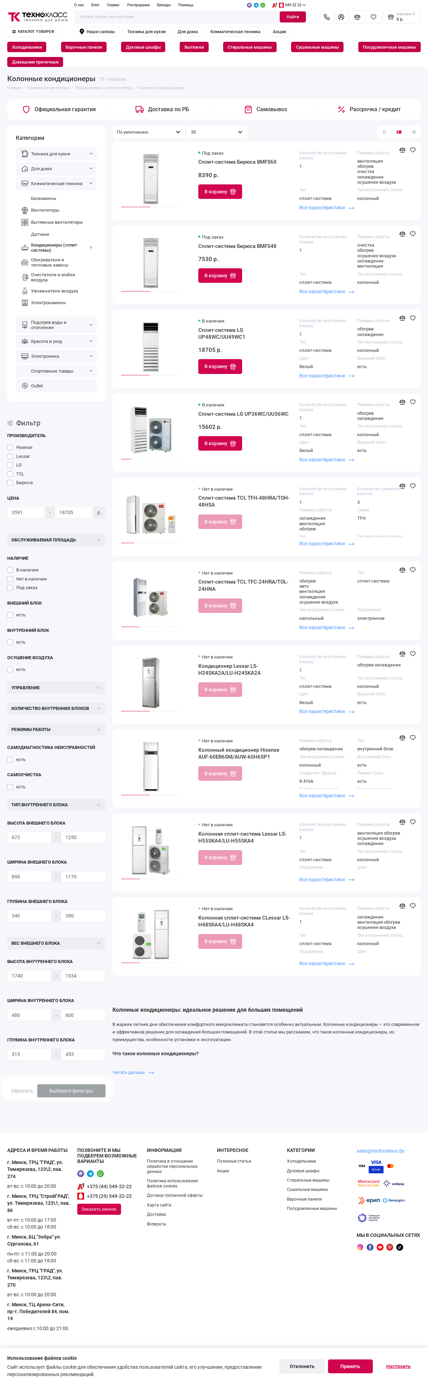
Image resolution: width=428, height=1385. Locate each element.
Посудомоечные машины (389, 47)
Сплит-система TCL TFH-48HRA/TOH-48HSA (244, 501)
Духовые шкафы (143, 47)
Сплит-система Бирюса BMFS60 (237, 162)
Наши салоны (97, 32)
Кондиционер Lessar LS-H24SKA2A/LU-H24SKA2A (229, 669)
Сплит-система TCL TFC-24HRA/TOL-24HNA (243, 585)
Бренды (164, 5)
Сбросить (22, 1091)
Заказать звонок (99, 1209)
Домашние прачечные (35, 62)
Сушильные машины (317, 47)
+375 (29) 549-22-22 (109, 1196)
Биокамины (38, 198)
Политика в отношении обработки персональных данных (172, 1166)
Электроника (56, 356)
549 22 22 (288, 5)
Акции (279, 31)
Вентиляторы (39, 210)
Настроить (398, 1366)
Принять (350, 1366)
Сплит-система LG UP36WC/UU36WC (243, 414)
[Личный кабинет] (341, 17)
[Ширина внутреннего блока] (29, 1015)
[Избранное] (373, 17)
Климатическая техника (235, 31)
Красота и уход (56, 341)
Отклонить (302, 1366)
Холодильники (27, 47)
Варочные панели (84, 47)
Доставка (156, 1214)
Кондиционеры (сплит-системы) (56, 247)
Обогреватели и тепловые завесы (44, 262)
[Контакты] (326, 17)
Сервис (113, 5)
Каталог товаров (33, 31)
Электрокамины (43, 302)
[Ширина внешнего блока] (29, 877)
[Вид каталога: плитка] (384, 132)
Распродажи (138, 5)
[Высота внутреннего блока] (29, 976)
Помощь (185, 5)
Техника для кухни (146, 31)
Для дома (188, 31)
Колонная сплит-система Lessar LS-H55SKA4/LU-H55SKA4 (242, 837)
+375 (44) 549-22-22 (109, 1186)
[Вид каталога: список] (399, 132)
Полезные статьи (234, 1161)
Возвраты (156, 1224)
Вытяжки (194, 47)
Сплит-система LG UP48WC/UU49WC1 (222, 333)
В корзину (220, 191)
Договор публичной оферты (174, 1195)
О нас (79, 5)
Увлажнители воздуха (49, 290)
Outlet (31, 385)
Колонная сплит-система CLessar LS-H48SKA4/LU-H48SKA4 (244, 921)
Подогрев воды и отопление (56, 325)
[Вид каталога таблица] (414, 132)
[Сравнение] (357, 17)
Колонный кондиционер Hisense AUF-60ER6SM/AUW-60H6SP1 (238, 753)
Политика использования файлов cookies (172, 1184)
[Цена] (26, 512)
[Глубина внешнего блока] (29, 916)
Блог (95, 5)
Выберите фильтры (71, 1091)
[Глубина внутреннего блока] (29, 1054)
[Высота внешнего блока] (29, 837)
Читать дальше (133, 1072)
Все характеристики (326, 207)
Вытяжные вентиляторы (51, 222)
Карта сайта (159, 1205)
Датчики (34, 234)
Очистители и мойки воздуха (47, 277)
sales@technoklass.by (381, 1151)
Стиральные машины (250, 47)
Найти (293, 17)
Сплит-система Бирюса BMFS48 (237, 246)
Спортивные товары (56, 370)
